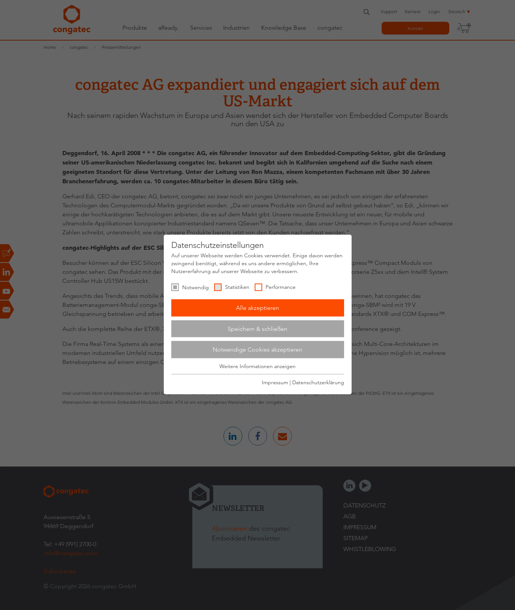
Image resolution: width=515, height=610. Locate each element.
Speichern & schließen (257, 328)
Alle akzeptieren (257, 307)
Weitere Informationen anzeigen (257, 366)
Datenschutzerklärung (318, 382)
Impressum (275, 382)
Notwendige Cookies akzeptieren (257, 349)
